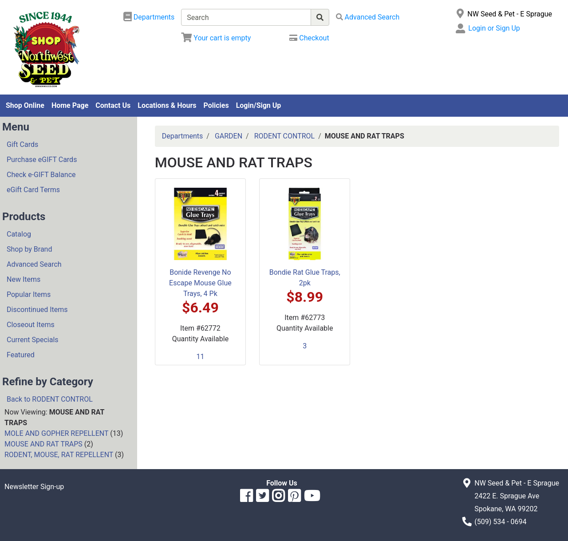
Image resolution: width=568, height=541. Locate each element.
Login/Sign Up (258, 105)
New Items (23, 279)
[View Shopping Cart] (216, 38)
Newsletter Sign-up (34, 486)
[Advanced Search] (368, 17)
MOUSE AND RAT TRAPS (43, 444)
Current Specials (33, 340)
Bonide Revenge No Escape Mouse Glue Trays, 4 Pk (200, 283)
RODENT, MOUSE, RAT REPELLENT (58, 454)
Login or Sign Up (494, 28)
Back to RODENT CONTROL (50, 399)
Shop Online (25, 105)
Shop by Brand (29, 249)
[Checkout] (309, 38)
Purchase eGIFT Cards (42, 159)
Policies (216, 105)
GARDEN (228, 136)
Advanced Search (34, 264)
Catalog (19, 234)
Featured (21, 355)
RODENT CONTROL (284, 136)
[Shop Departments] (149, 17)
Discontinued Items (37, 309)
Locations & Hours (167, 105)
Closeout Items (31, 324)
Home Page (69, 105)
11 (200, 356)
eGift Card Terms (33, 190)
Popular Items (29, 294)
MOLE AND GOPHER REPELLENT (56, 433)
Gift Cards (22, 144)
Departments (182, 136)
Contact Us (112, 105)
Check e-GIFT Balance (41, 174)
